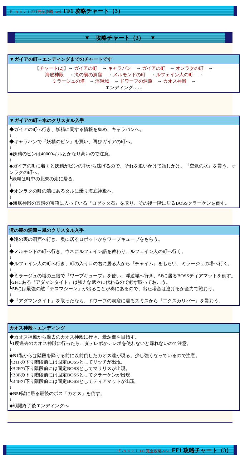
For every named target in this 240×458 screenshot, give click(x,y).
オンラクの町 (190, 68)
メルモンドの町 (129, 74)
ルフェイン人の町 (174, 74)
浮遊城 (102, 81)
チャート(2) (51, 68)
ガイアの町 (85, 68)
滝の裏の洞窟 (88, 74)
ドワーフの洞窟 (136, 81)
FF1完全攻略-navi (46, 12)
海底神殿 (54, 74)
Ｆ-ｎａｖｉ (19, 12)
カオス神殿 (174, 81)
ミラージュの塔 (68, 81)
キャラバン (119, 68)
